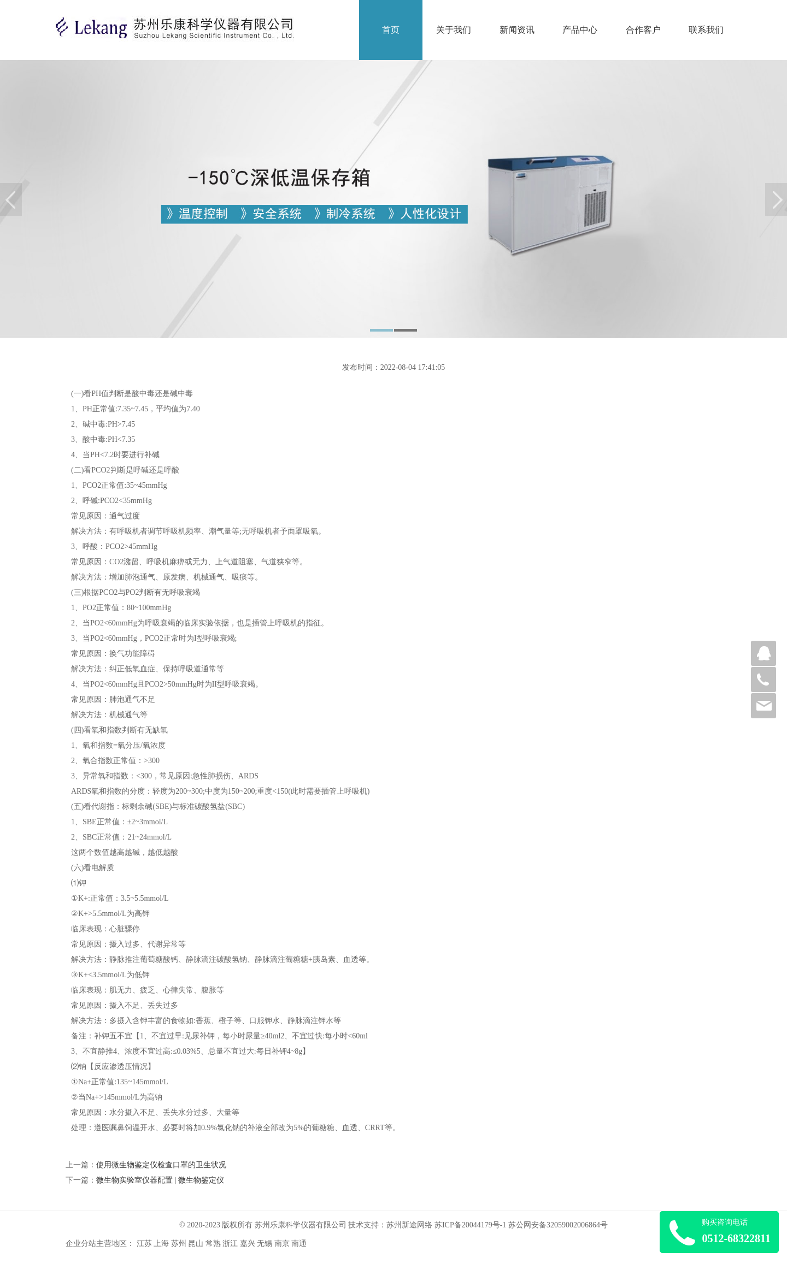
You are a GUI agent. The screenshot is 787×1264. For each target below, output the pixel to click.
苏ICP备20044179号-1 (470, 1225)
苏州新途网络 (409, 1225)
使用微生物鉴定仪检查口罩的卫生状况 (161, 1165)
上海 (161, 1243)
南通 (299, 1243)
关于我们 (453, 29)
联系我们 (706, 29)
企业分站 (81, 1243)
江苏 (144, 1243)
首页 (391, 29)
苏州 (178, 1243)
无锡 (264, 1243)
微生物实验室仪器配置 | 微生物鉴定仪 (160, 1180)
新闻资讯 (517, 29)
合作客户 (643, 29)
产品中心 (579, 29)
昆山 (195, 1243)
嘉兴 (247, 1243)
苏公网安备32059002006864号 (558, 1225)
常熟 (213, 1243)
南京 (282, 1243)
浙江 (230, 1243)
